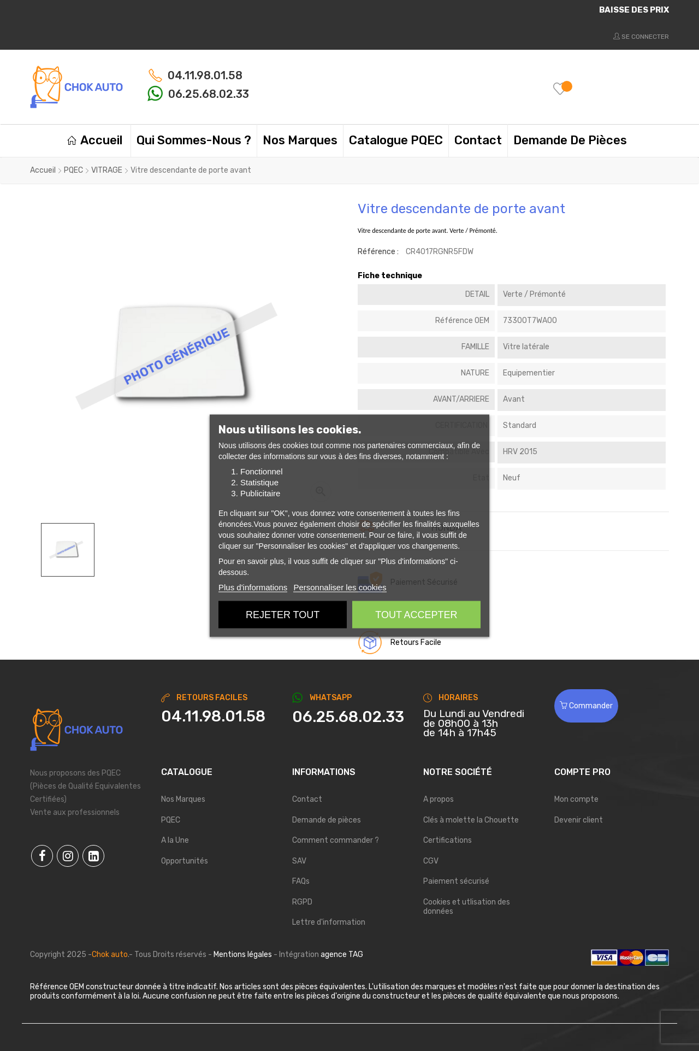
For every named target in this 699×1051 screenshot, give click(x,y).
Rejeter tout (282, 614)
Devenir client (578, 820)
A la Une (175, 840)
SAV (299, 861)
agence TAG (342, 954)
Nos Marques (183, 799)
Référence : (378, 251)
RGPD (302, 902)
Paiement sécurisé (456, 881)
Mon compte (576, 799)
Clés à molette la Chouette (471, 820)
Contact (307, 799)
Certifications (447, 840)
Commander (586, 706)
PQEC (170, 820)
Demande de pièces (326, 820)
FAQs (301, 881)
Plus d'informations (252, 586)
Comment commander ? (335, 840)
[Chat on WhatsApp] (349, 717)
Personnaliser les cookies (339, 586)
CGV (431, 861)
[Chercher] (401, 86)
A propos (438, 799)
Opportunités (184, 861)
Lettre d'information (328, 922)
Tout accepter (416, 614)
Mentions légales (243, 954)
